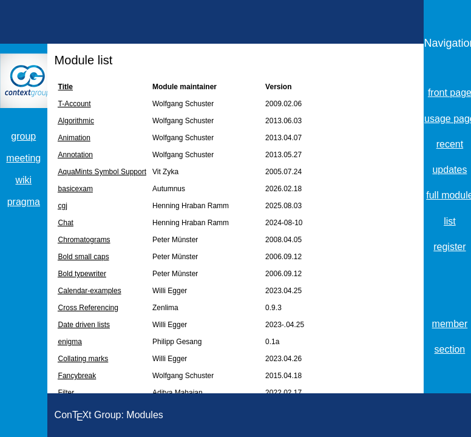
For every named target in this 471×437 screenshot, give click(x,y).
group (23, 136)
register (449, 247)
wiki (23, 180)
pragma (23, 202)
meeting (23, 158)
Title (65, 87)
